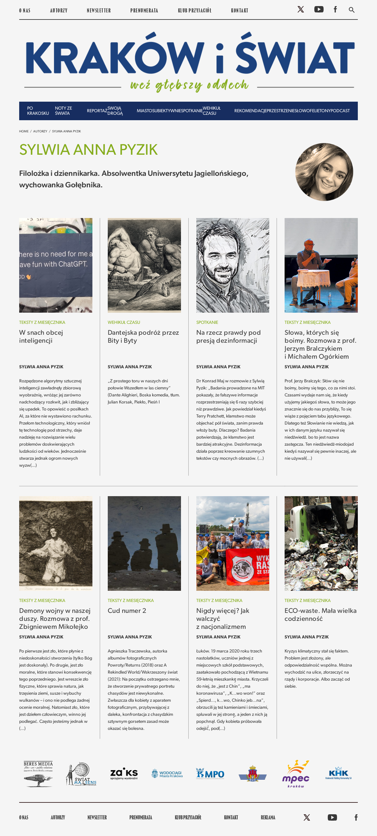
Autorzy (59, 11)
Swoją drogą (115, 111)
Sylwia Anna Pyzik (66, 131)
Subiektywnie (166, 111)
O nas (25, 11)
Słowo (302, 111)
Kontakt (240, 11)
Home (23, 131)
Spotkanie (192, 111)
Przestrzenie (281, 111)
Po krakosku (38, 111)
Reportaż (97, 111)
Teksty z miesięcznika (42, 322)
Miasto (144, 111)
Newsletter (99, 11)
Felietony (320, 111)
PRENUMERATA (144, 11)
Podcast (340, 111)
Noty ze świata (63, 111)
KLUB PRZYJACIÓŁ (195, 11)
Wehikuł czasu (212, 111)
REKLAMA (268, 818)
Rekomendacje (250, 111)
